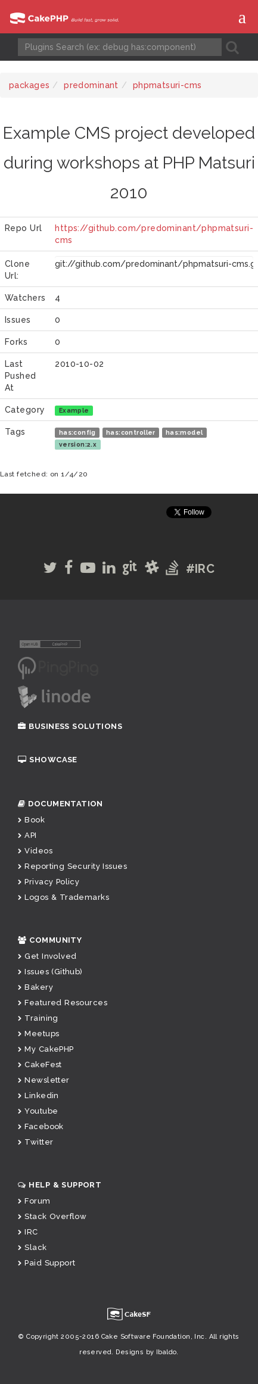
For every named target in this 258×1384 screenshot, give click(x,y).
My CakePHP (46, 1049)
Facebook (41, 1126)
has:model (184, 432)
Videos (35, 850)
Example (74, 410)
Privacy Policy (48, 881)
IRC (28, 1231)
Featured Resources (62, 1002)
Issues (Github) (50, 971)
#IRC (200, 569)
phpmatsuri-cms (167, 85)
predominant (91, 85)
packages (29, 85)
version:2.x (78, 444)
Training (38, 1018)
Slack (32, 1247)
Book (31, 819)
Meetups (38, 1033)
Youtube (38, 1110)
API (27, 835)
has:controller (131, 432)
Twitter (35, 1141)
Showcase (47, 759)
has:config (77, 432)
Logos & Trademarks (63, 897)
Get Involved (47, 956)
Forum (34, 1200)
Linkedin (38, 1095)
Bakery (35, 987)
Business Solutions (70, 726)
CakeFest (40, 1064)
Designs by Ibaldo (146, 1352)
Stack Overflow (52, 1216)
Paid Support (46, 1262)
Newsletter (44, 1080)
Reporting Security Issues (72, 866)
